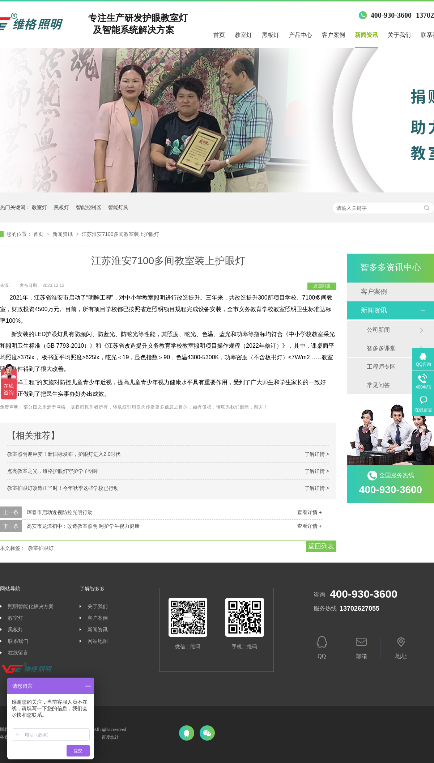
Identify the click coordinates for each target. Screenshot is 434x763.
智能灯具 (118, 207)
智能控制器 (88, 207)
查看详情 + (309, 512)
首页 (219, 35)
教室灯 (243, 35)
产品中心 (300, 35)
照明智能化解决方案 (31, 606)
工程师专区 (381, 367)
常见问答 (378, 385)
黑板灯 (270, 35)
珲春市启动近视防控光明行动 (60, 512)
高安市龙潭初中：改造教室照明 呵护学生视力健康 (83, 526)
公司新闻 (378, 330)
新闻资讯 (366, 35)
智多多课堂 (381, 348)
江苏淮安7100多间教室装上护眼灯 (120, 234)
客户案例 (333, 35)
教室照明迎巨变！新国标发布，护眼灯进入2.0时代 (63, 454)
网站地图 (98, 641)
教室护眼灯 (41, 548)
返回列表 (322, 286)
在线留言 (18, 653)
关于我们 (399, 35)
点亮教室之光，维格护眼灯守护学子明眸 (52, 471)
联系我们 (18, 641)
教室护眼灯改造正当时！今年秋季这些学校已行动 (63, 488)
